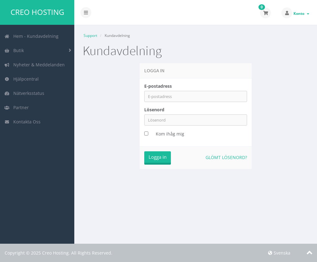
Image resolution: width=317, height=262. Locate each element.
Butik (14, 50)
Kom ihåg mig (170, 134)
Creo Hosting (37, 12)
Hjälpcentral (21, 79)
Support (90, 35)
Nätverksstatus (24, 93)
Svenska (279, 253)
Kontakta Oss (22, 122)
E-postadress (158, 86)
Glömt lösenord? (226, 157)
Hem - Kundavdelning (31, 36)
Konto (301, 13)
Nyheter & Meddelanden (34, 65)
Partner (16, 107)
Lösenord (154, 110)
